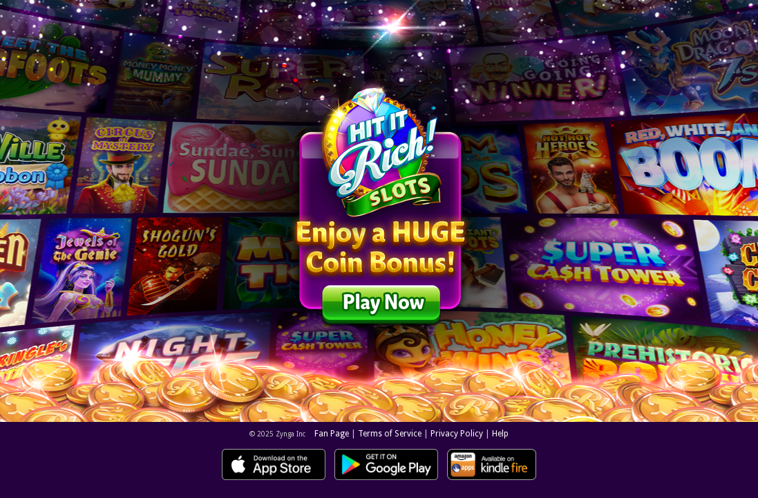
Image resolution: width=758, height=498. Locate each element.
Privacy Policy (456, 434)
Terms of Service (389, 434)
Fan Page (331, 434)
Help (500, 434)
